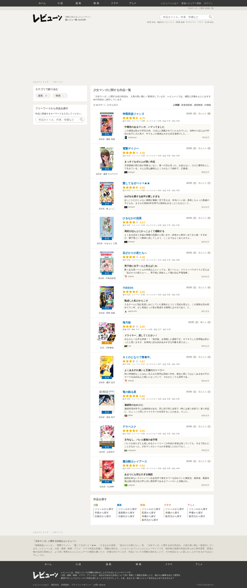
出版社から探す (103, 516)
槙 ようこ (110, 209)
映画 (97, 3)
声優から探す (196, 512)
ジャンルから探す (104, 509)
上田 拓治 (209, 22)
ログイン (208, 3)
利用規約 (65, 585)
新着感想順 (186, 105)
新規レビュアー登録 (191, 3)
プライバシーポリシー (81, 585)
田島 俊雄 (181, 22)
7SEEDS (128, 287)
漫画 (79, 3)
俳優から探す (149, 516)
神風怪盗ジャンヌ (133, 113)
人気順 (176, 105)
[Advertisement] (123, 53)
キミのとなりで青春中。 (137, 357)
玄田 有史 (152, 22)
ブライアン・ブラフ (195, 22)
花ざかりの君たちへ (135, 252)
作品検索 (210, 17)
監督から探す (149, 512)
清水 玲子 (110, 417)
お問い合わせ (99, 585)
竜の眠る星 (129, 391)
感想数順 (198, 105)
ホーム (42, 3)
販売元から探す (150, 520)
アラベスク (129, 426)
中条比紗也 (111, 278)
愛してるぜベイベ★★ (136, 183)
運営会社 (55, 585)
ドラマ (114, 3)
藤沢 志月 (110, 382)
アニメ (132, 3)
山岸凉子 (111, 452)
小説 (60, 3)
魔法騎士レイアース (135, 461)
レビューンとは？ (170, 3)
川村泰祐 (110, 348)
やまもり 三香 (110, 243)
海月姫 (127, 322)
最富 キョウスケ (110, 174)
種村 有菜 (110, 139)
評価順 (207, 105)
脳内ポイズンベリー (166, 22)
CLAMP (110, 487)
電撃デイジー (131, 148)
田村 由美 (110, 313)
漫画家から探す (126, 512)
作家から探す (102, 512)
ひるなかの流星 (132, 218)
